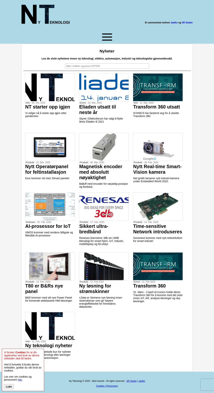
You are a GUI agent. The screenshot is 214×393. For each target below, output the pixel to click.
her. (20, 379)
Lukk (9, 386)
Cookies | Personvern (107, 386)
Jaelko (173, 22)
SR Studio (187, 22)
